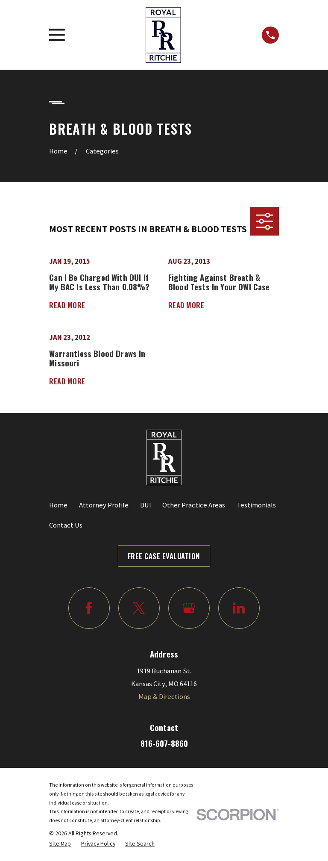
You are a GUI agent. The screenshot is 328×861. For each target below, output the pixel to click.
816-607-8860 (164, 743)
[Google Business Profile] (189, 608)
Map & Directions (164, 696)
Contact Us (65, 525)
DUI (145, 505)
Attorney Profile (104, 505)
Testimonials (256, 505)
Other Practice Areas (193, 505)
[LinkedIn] (239, 608)
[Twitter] (139, 608)
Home (58, 505)
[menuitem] (60, 843)
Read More (67, 305)
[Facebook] (89, 608)
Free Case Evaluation (164, 556)
